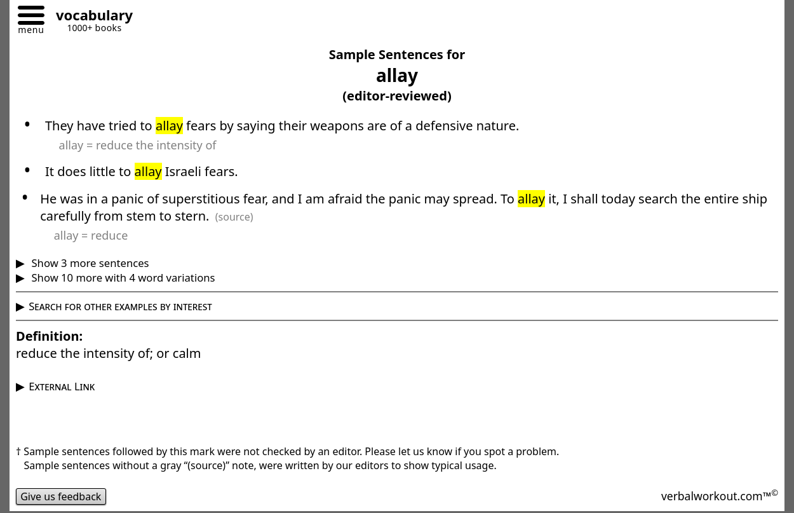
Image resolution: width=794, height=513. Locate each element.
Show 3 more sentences (89, 263)
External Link (62, 386)
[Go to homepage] (89, 17)
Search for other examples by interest (120, 306)
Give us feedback (61, 496)
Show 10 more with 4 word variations (122, 277)
